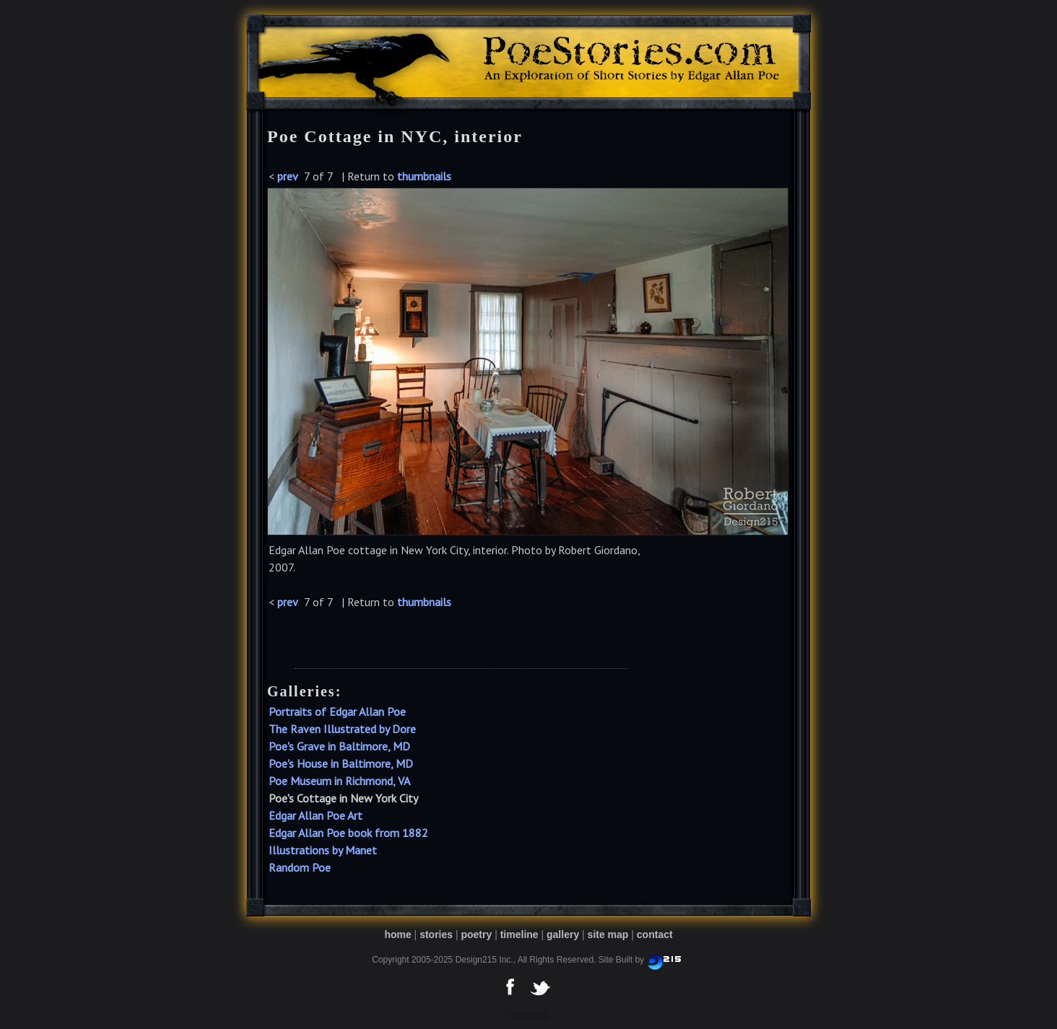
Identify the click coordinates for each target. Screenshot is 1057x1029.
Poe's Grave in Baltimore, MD (339, 746)
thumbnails (424, 176)
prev (287, 176)
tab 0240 (528, 1015)
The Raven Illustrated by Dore (342, 729)
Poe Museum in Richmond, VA (339, 781)
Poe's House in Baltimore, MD (341, 763)
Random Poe (300, 867)
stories (436, 934)
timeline (519, 934)
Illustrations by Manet (323, 850)
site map (608, 934)
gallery (563, 934)
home (397, 934)
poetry (476, 934)
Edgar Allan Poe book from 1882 (348, 833)
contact (655, 934)
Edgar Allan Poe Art (315, 815)
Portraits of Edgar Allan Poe (337, 711)
